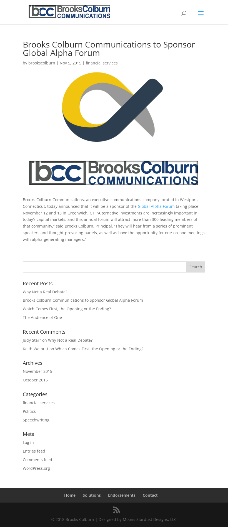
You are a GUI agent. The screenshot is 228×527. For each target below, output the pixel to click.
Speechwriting (36, 420)
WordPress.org (36, 468)
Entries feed (34, 451)
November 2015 (37, 371)
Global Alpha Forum (156, 206)
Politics (29, 411)
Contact (150, 495)
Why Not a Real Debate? (45, 291)
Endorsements (122, 495)
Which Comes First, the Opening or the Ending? (67, 308)
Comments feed (37, 459)
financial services (102, 63)
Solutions (92, 495)
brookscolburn (41, 63)
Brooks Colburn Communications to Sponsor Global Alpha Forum (83, 300)
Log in (28, 442)
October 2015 (35, 380)
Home (70, 495)
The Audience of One (42, 317)
